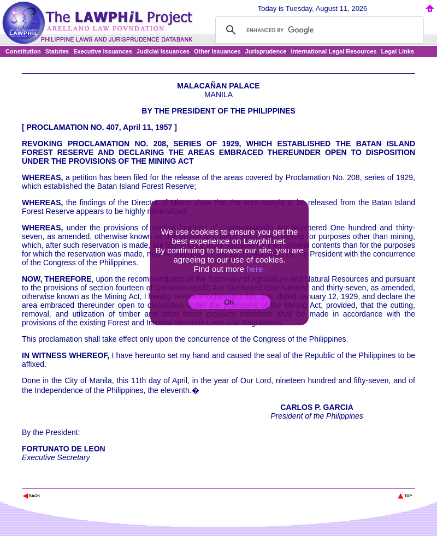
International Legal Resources (333, 51)
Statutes (57, 51)
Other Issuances (217, 51)
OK (229, 302)
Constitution (23, 51)
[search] (317, 30)
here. (255, 268)
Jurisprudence (266, 51)
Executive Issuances (102, 51)
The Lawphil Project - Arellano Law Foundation (78, 481)
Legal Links (398, 51)
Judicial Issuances (163, 51)
